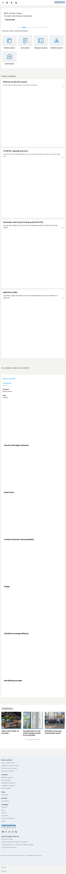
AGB (8, 855)
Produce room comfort (9, 768)
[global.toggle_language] (7, 2)
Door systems (6, 780)
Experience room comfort (10, 765)
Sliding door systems (8, 783)
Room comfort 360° (8, 763)
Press (3, 810)
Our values (5, 815)
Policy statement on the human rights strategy (17, 845)
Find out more (10, 20)
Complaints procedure (8, 847)
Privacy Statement (18, 855)
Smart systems (6, 788)
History (3, 813)
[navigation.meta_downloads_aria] (11, 2)
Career (3, 821)
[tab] (33, 384)
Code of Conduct (7, 839)
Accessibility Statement (34, 855)
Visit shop (4, 795)
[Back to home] (59, 3)
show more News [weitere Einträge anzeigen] (33, 739)
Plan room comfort (7, 771)
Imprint (2, 855)
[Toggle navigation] (3, 2)
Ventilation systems (8, 786)
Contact (4, 807)
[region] (33, 19)
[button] (16, 2)
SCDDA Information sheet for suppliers (14, 842)
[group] (33, 15)
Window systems (7, 777)
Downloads (5, 801)
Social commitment (8, 818)
